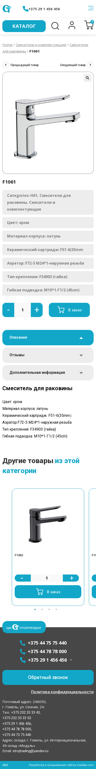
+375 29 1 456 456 (41, 9)
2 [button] (42, 609)
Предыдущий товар (24, 65)
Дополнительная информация (37, 372)
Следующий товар (73, 65)
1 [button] (35, 609)
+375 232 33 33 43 (25, 712)
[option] (48, 547)
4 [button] (56, 609)
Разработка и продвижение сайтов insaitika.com (61, 765)
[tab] (48, 337)
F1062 (19, 555)
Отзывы (16, 355)
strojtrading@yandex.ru (30, 751)
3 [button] (49, 609)
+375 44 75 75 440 (16, 735)
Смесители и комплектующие (41, 44)
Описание (18, 337)
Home (7, 44)
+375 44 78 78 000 (16, 729)
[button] (72, 28)
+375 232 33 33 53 (16, 718)
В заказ (75, 310)
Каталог (24, 26)
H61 (33, 195)
